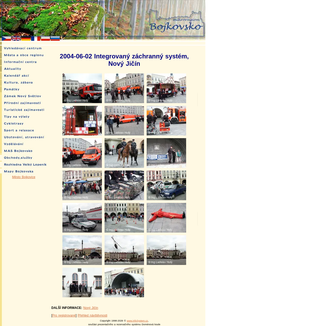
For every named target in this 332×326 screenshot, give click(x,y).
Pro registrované (64, 315)
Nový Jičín (90, 308)
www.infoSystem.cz (137, 320)
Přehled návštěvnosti (92, 315)
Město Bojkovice (23, 177)
